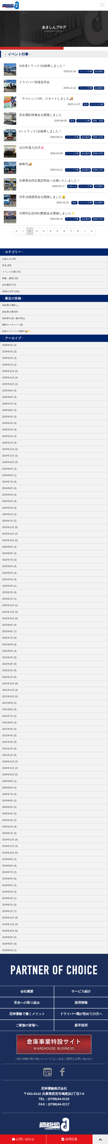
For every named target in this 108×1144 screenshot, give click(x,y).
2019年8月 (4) (9, 865)
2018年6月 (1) (9, 950)
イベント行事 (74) (11, 271)
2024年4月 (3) (9, 501)
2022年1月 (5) (9, 677)
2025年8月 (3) (9, 397)
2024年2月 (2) (9, 514)
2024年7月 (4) (9, 481)
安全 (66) (6, 265)
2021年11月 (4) (10, 690)
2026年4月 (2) (9, 345)
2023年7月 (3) (9, 559)
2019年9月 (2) (9, 859)
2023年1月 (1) (9, 599)
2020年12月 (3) (10, 761)
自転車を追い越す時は (13, 318)
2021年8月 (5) (9, 709)
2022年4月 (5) (9, 657)
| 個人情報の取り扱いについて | (34, 1059)
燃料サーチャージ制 (12, 324)
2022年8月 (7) (9, 631)
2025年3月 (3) (9, 429)
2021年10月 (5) (10, 696)
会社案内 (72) (9, 284)
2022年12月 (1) (10, 605)
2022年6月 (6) (9, 644)
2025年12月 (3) (10, 371)
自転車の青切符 (10, 311)
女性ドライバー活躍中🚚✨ (16, 331)
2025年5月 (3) (9, 416)
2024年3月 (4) (9, 508)
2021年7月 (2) (9, 716)
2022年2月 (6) (9, 670)
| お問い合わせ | (82, 1059)
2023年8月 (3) (9, 553)
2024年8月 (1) (9, 475)
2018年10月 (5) (10, 930)
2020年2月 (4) (9, 826)
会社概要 (26, 991)
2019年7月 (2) (9, 872)
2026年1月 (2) (9, 364)
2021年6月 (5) (9, 722)
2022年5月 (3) (9, 651)
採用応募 (69, 1139)
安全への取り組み (27, 1002)
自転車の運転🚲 (10, 305)
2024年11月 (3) (10, 455)
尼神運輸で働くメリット (27, 1014)
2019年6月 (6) (9, 878)
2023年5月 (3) (9, 573)
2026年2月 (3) (9, 358)
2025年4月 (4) (9, 423)
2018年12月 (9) (10, 917)
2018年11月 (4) (10, 924)
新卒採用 (81, 1025)
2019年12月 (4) (10, 839)
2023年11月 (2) (10, 533)
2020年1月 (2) (9, 833)
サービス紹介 (81, 991)
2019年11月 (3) (10, 846)
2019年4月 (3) (9, 891)
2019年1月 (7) (9, 911)
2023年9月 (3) (9, 547)
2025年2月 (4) (9, 436)
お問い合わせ (23, 1139)
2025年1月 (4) (9, 442)
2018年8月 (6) (9, 943)
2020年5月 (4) (9, 807)
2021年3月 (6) (9, 742)
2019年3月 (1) (9, 898)
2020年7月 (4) (9, 794)
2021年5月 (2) (9, 729)
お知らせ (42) (9, 259)
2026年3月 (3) (9, 351)
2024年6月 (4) (9, 488)
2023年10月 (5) (10, 540)
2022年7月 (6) (9, 638)
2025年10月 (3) (10, 384)
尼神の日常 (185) (10, 291)
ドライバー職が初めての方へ (81, 1014)
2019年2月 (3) (9, 904)
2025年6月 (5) (9, 410)
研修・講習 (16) (10, 278)
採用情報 (81, 1002)
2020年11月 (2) (10, 768)
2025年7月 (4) (9, 403)
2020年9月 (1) (9, 781)
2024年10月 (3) (10, 462)
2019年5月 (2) (9, 885)
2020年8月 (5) (9, 787)
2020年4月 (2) (9, 813)
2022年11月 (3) (10, 612)
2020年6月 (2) (9, 800)
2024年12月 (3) (10, 449)
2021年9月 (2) (9, 703)
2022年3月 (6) (9, 664)
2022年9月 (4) (9, 625)
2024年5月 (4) (9, 494)
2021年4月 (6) (9, 735)
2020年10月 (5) (10, 774)
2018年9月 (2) (9, 937)
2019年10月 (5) (10, 852)
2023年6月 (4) (9, 566)
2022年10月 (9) (10, 618)
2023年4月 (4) (9, 579)
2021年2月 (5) (9, 748)
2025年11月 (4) (10, 377)
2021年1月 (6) (9, 755)
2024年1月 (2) (9, 520)
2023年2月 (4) (9, 592)
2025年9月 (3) (9, 390)
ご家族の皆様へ (27, 1025)
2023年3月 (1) (9, 586)
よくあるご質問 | (63, 1059)
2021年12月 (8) (10, 683)
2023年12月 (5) (10, 527)
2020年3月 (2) (9, 820)
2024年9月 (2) (9, 468)
